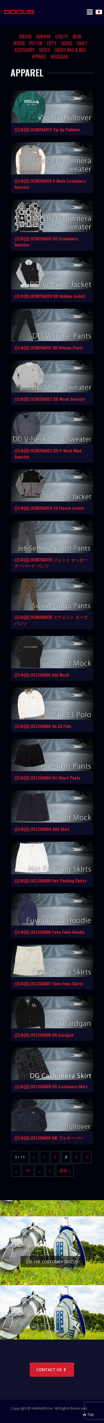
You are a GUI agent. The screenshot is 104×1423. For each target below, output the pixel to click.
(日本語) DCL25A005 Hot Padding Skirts (50, 880)
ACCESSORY (24, 50)
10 (28, 1170)
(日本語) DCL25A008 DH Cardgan (43, 1035)
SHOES (44, 50)
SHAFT (82, 43)
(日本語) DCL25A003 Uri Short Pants (47, 778)
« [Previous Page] (34, 1157)
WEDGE (19, 43)
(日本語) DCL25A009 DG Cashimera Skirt (51, 1086)
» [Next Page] (50, 1170)
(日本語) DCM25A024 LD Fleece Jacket (49, 508)
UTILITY (61, 36)
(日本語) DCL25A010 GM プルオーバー (48, 1138)
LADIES (66, 43)
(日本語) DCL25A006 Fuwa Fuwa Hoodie (49, 932)
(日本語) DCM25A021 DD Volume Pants (48, 347)
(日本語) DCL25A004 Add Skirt (41, 829)
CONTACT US (51, 1369)
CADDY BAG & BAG (70, 50)
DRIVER (25, 36)
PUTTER (35, 43)
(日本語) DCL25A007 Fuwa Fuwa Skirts (48, 983)
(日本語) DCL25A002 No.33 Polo (42, 726)
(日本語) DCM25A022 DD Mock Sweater (49, 399)
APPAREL (39, 56)
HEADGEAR (60, 56)
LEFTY (51, 43)
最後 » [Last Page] (64, 1170)
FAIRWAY (43, 36)
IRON (77, 36)
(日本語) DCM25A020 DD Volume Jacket (49, 296)
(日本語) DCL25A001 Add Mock (41, 675)
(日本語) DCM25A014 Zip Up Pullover (47, 129)
